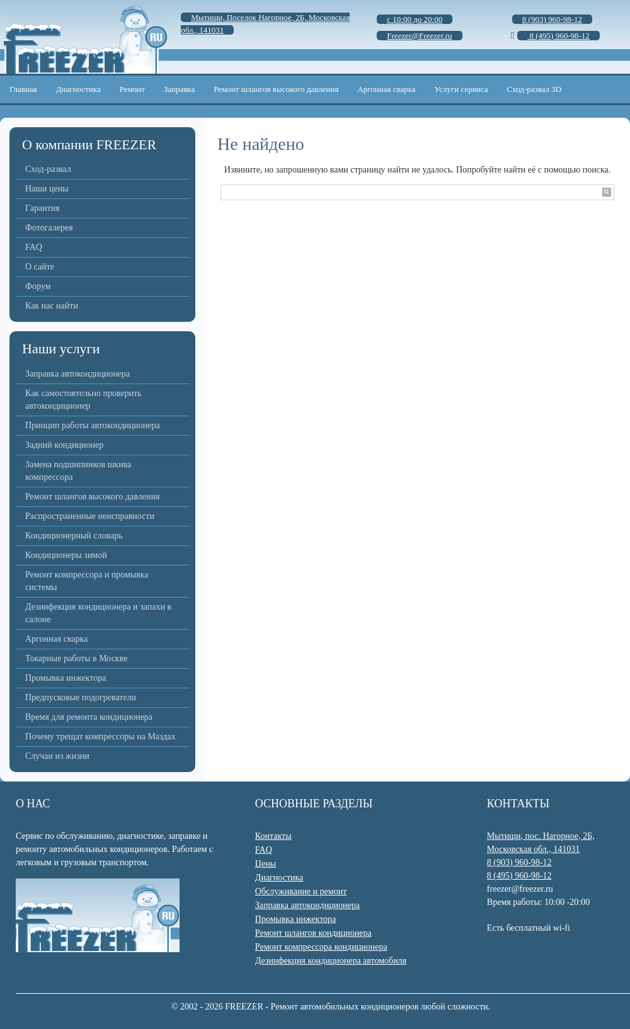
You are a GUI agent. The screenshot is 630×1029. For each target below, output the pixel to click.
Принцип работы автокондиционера (92, 425)
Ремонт (132, 89)
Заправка (179, 89)
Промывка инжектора (65, 678)
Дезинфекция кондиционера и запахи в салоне (98, 613)
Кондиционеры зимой (66, 555)
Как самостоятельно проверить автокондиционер (83, 400)
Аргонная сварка (386, 89)
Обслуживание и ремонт (300, 891)
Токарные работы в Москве (76, 658)
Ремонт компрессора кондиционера (321, 947)
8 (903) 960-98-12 (519, 862)
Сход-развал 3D (534, 89)
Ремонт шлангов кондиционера (313, 933)
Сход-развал (48, 169)
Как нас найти (51, 305)
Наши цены (47, 188)
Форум (38, 286)
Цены (265, 863)
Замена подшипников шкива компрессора (78, 471)
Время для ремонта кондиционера (88, 717)
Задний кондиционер (64, 445)
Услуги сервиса (461, 89)
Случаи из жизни (57, 756)
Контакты (273, 836)
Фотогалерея (49, 227)
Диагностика (78, 89)
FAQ (33, 247)
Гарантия (42, 208)
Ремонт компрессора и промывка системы (87, 581)
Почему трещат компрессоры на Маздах (100, 736)
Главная (23, 89)
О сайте (39, 266)
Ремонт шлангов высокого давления (276, 89)
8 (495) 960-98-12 (519, 875)
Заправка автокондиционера (77, 373)
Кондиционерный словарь (74, 535)
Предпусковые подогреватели (80, 697)
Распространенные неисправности (89, 516)
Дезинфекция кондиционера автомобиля (330, 960)
